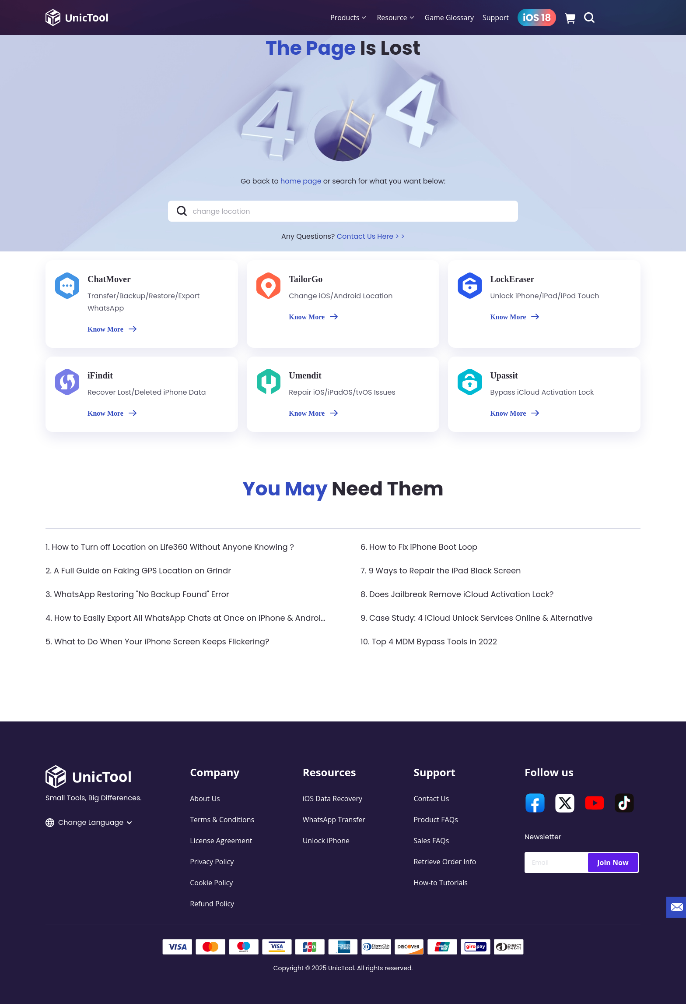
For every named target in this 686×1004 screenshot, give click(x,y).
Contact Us (431, 798)
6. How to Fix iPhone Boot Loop (418, 546)
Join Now (612, 862)
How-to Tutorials (440, 882)
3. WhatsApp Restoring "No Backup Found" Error (137, 594)
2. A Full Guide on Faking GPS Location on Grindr (138, 570)
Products (344, 17)
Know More (112, 329)
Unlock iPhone (326, 840)
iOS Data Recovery (332, 798)
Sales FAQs (431, 840)
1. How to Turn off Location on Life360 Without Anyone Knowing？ (171, 546)
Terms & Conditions (222, 819)
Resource (392, 17)
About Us (205, 798)
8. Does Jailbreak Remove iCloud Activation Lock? (456, 594)
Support (496, 17)
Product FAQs (435, 819)
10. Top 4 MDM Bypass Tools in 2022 (428, 641)
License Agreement (221, 840)
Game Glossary (449, 17)
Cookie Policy (211, 882)
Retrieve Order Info (444, 861)
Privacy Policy (212, 861)
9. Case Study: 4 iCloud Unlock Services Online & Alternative (476, 617)
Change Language (89, 822)
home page (301, 181)
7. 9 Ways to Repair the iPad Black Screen (440, 570)
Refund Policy (212, 904)
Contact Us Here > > (371, 236)
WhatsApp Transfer (334, 819)
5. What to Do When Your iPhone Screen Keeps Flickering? (157, 641)
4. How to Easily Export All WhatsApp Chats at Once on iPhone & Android (186, 617)
